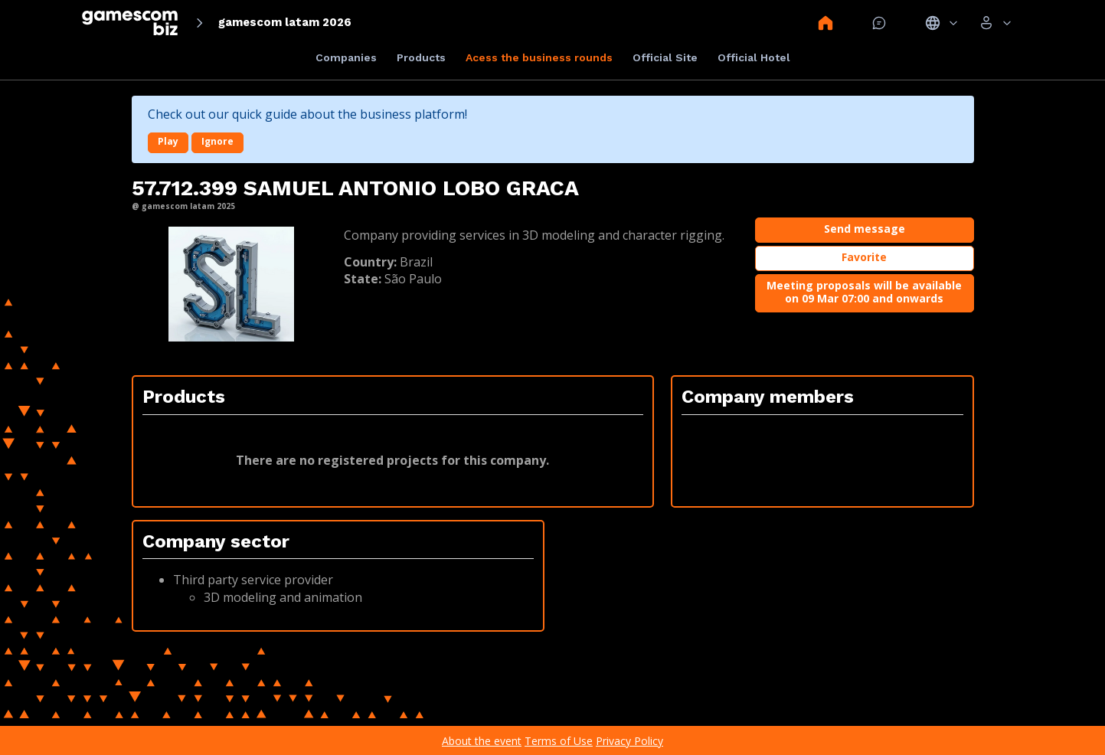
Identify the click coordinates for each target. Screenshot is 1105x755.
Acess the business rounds (539, 57)
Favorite (864, 257)
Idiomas (941, 23)
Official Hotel (754, 57)
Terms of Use (559, 741)
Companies (346, 57)
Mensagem (879, 23)
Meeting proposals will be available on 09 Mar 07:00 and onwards (864, 292)
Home (825, 23)
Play (168, 141)
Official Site (665, 57)
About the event (481, 741)
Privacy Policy (629, 741)
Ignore (217, 141)
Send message (864, 228)
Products (421, 57)
